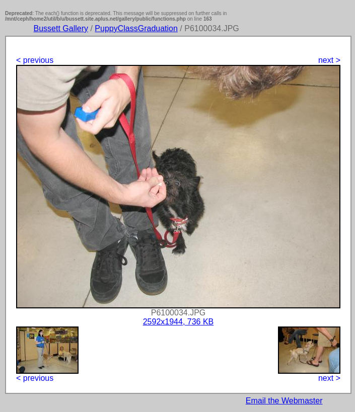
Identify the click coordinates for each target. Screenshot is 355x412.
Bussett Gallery (61, 28)
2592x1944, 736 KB (178, 321)
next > (329, 60)
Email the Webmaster (284, 400)
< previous (34, 60)
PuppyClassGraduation (136, 28)
